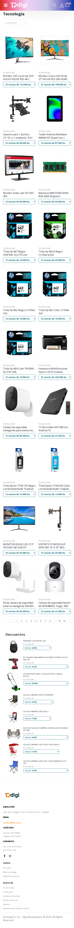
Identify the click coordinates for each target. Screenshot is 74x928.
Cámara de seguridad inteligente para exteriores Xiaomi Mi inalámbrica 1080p (19, 429)
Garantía (6, 904)
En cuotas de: (28, 644)
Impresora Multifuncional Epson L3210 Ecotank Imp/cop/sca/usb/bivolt (53, 370)
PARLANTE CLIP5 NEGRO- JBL (34, 641)
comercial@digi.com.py (12, 822)
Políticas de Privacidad (11, 896)
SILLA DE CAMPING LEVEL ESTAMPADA (38, 695)
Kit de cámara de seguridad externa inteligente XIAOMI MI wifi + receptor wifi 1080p (19, 604)
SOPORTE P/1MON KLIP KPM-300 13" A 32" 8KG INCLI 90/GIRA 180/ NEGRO (54, 546)
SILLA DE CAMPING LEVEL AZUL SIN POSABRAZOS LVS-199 (45, 762)
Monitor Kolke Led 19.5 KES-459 (19, 194)
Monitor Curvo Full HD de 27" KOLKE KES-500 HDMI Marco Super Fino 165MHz (53, 77)
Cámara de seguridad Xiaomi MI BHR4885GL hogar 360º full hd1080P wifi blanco (54, 604)
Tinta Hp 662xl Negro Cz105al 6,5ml (51, 253)
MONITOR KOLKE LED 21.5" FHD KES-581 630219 (18, 546)
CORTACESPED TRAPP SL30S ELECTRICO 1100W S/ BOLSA (42, 675)
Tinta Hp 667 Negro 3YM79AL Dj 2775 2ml (15, 253)
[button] (54, 5)
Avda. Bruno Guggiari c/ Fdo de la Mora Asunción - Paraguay (26, 812)
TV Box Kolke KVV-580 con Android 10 (53, 429)
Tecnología (9, 72)
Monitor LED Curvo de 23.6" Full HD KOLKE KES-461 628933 (18, 77)
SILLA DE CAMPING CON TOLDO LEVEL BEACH (41, 744)
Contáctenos (8, 892)
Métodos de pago (9, 872)
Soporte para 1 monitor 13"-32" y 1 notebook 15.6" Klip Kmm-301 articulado (17, 136)
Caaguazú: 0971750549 (12, 836)
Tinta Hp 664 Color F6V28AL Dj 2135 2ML (18, 370)
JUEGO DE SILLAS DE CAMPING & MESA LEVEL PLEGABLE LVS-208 (45, 729)
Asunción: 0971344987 (11, 833)
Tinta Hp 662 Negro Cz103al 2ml (19, 312)
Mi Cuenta (7, 868)
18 (59, 621)
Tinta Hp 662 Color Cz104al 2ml (54, 312)
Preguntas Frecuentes (11, 876)
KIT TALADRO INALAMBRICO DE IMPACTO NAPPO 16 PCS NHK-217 (45, 658)
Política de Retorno (10, 900)
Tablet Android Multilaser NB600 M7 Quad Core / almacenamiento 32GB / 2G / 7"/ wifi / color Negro (54, 136)
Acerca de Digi (8, 888)
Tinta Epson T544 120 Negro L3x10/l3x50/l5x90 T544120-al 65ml (19, 487)
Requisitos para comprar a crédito (16, 908)
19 (64, 621)
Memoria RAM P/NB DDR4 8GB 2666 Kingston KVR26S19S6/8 (53, 194)
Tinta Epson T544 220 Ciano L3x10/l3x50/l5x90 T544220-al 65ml (54, 487)
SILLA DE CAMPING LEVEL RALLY (36, 711)
